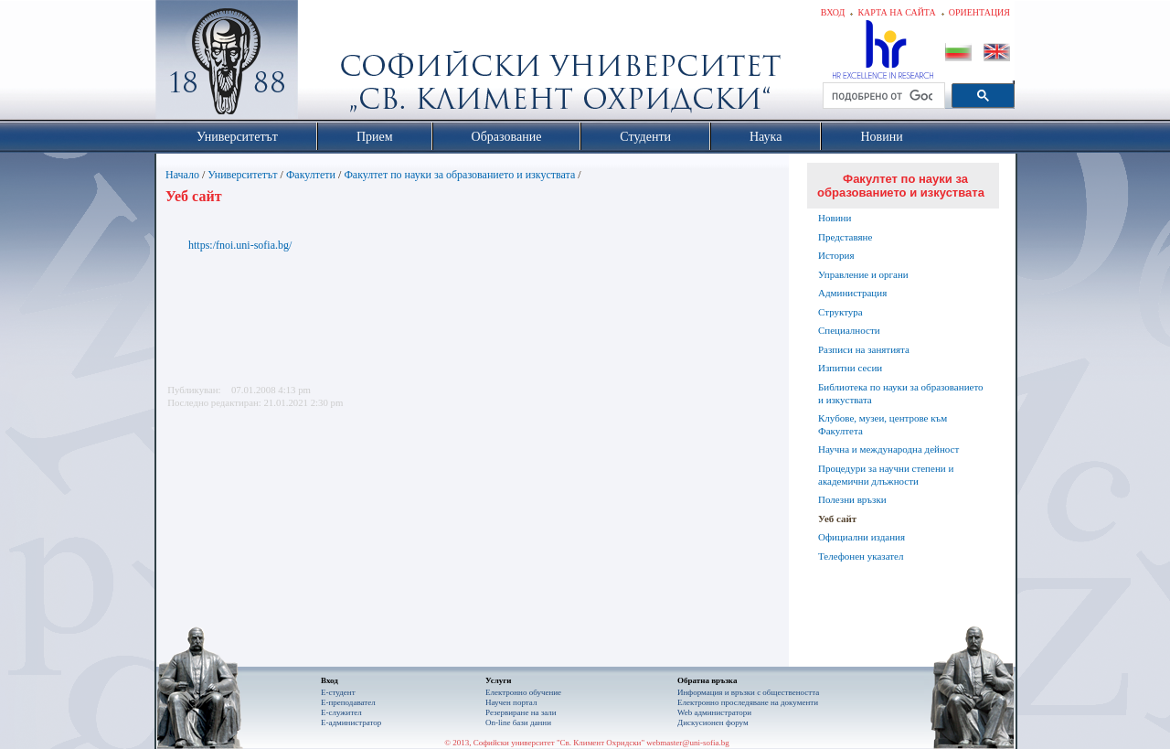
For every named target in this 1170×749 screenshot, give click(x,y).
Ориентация (979, 12)
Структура (840, 311)
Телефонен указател (860, 556)
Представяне (845, 236)
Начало (182, 174)
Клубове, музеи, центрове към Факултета (882, 424)
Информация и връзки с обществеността (748, 692)
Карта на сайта (896, 12)
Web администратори (714, 712)
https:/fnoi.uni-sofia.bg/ (240, 245)
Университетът (242, 174)
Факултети (310, 174)
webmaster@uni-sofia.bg (687, 742)
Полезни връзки (852, 499)
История (836, 255)
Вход (833, 12)
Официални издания (861, 536)
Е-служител (341, 712)
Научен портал (511, 702)
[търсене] (882, 96)
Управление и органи (863, 274)
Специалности (849, 330)
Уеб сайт (837, 518)
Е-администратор (351, 722)
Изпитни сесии (850, 367)
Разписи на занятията (863, 349)
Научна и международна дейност (888, 449)
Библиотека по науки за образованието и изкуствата (901, 393)
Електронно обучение (523, 692)
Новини (834, 217)
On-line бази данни (518, 722)
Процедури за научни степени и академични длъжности (885, 475)
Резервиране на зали (521, 712)
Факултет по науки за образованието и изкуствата (459, 174)
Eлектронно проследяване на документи (747, 702)
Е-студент (338, 692)
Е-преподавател (348, 702)
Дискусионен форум (713, 722)
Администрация (852, 292)
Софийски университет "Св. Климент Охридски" (330, 64)
